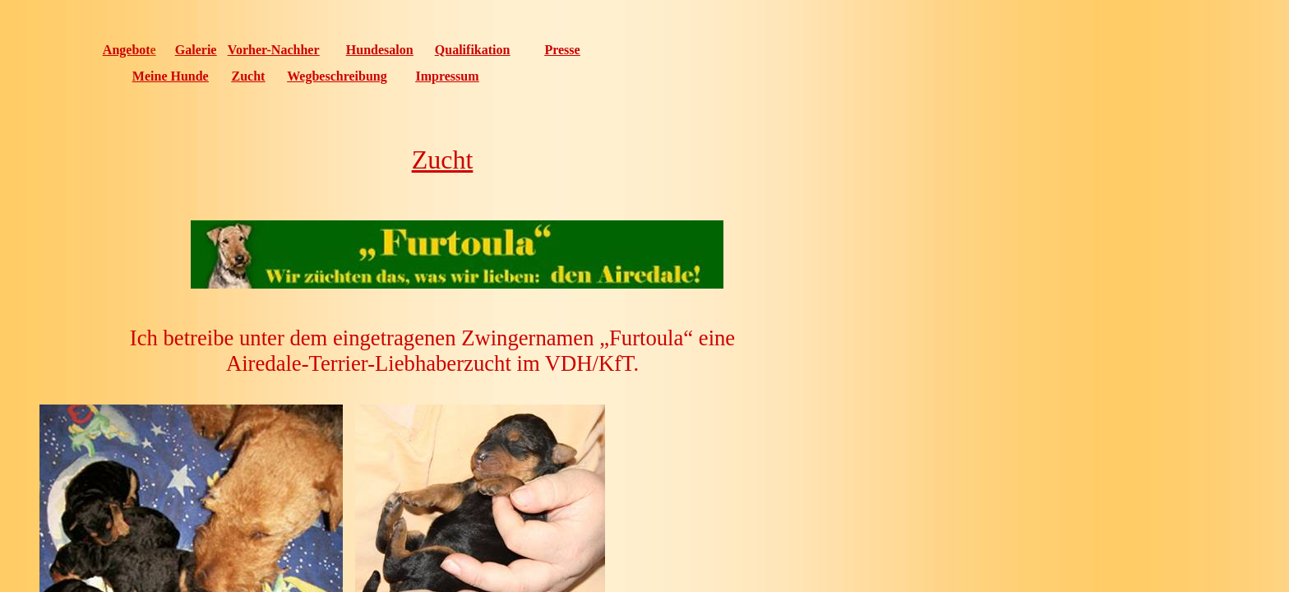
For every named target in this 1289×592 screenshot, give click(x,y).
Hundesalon (379, 50)
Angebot (126, 50)
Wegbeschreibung (337, 76)
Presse (562, 50)
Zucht (249, 76)
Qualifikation (473, 50)
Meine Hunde (170, 76)
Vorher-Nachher (274, 50)
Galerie (196, 50)
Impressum (446, 76)
